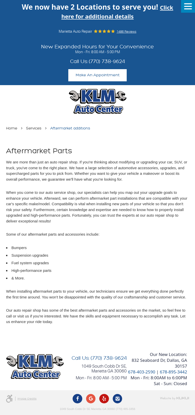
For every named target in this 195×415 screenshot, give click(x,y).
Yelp (104, 399)
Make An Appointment (98, 75)
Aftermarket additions (70, 128)
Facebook (77, 399)
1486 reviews (126, 31)
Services (33, 128)
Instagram (117, 399)
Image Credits (27, 398)
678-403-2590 (141, 372)
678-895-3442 (173, 372)
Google (91, 399)
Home (11, 128)
